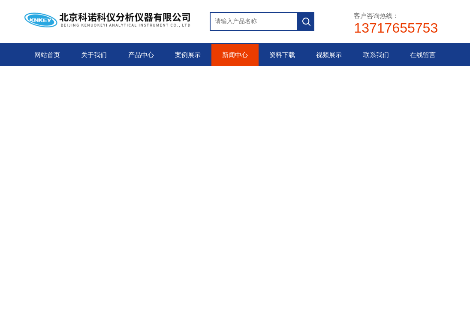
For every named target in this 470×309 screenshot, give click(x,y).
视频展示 (329, 55)
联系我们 (376, 55)
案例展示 (188, 55)
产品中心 (141, 55)
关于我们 (94, 55)
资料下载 (282, 55)
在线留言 (423, 55)
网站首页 (47, 55)
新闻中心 (235, 55)
